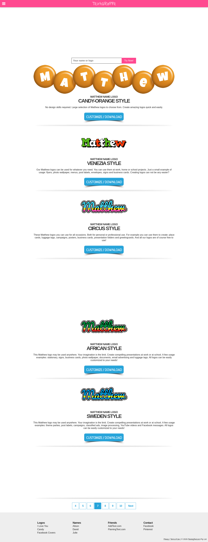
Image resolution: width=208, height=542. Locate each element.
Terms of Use (175, 539)
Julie (75, 532)
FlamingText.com (117, 529)
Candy (40, 529)
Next (130, 505)
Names (77, 522)
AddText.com (114, 526)
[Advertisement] (104, 32)
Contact (148, 522)
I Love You (42, 526)
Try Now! (128, 60)
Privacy (166, 539)
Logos (41, 522)
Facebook (148, 526)
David (76, 529)
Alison (76, 526)
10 (120, 505)
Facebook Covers (46, 532)
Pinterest (148, 529)
